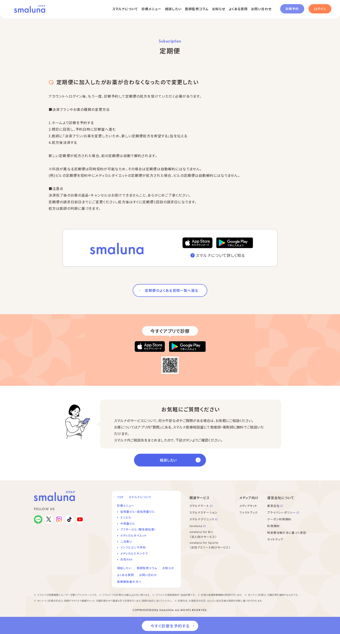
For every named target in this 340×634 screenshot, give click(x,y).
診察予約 (292, 9)
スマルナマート (199, 506)
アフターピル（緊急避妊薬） (138, 529)
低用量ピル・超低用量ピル (137, 511)
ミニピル (125, 517)
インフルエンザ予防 (133, 547)
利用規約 (273, 526)
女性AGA (126, 559)
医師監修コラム (197, 9)
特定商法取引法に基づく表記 (286, 533)
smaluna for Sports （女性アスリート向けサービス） (210, 545)
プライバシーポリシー (281, 512)
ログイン (320, 9)
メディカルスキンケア (134, 553)
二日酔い (126, 541)
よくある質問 (238, 9)
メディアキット (248, 506)
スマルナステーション (203, 512)
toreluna (196, 526)
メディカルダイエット (133, 535)
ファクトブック (248, 512)
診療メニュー (152, 9)
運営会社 (273, 506)
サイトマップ (275, 539)
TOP (120, 497)
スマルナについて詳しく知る (220, 255)
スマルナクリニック (202, 519)
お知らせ (218, 9)
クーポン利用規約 (279, 519)
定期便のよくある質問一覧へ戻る (171, 290)
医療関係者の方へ (129, 582)
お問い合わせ (261, 9)
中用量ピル (127, 523)
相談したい (173, 9)
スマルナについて (125, 9)
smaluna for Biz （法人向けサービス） (203, 534)
